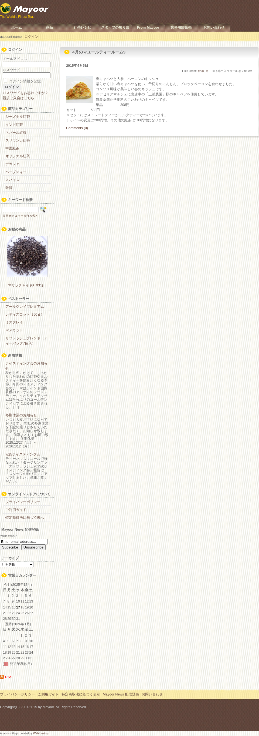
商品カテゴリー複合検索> (20, 215)
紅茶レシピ (82, 27)
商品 (49, 27)
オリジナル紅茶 (17, 156)
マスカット (14, 330)
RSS (8, 677)
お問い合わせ (213, 27)
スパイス (12, 180)
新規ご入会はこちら (18, 98)
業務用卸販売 (181, 27)
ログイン (31, 37)
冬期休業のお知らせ (21, 415)
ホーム (16, 27)
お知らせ (202, 70)
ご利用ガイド (15, 510)
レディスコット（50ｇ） (24, 314)
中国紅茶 (12, 148)
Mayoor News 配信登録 (121, 694)
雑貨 (8, 188)
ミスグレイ (14, 322)
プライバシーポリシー (22, 502)
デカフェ (12, 164)
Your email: (8, 536)
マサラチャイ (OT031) (25, 285)
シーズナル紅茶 (17, 117)
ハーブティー (15, 172)
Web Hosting (41, 733)
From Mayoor (148, 27)
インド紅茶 (14, 125)
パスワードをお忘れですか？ (25, 93)
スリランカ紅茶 (17, 140)
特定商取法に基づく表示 (24, 518)
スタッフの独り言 (115, 27)
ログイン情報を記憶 (22, 81)
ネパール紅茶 (15, 133)
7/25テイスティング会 (22, 454)
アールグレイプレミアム (24, 307)
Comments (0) (77, 128)
